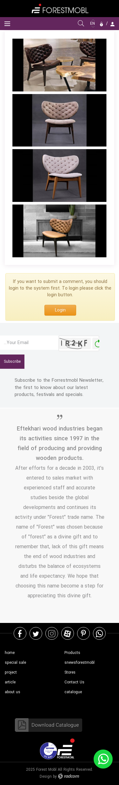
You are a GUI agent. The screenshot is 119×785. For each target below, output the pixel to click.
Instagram (51, 633)
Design (46, 776)
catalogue (73, 692)
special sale (15, 662)
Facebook (20, 633)
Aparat (67, 633)
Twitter (35, 633)
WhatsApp (99, 633)
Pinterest (83, 633)
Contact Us (74, 682)
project (11, 672)
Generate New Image (98, 343)
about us (12, 692)
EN (93, 23)
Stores (70, 672)
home (10, 653)
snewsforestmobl (79, 662)
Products (72, 653)
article (10, 682)
